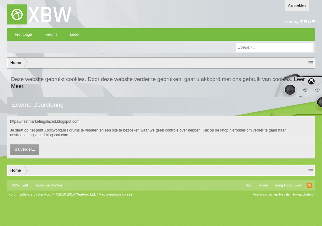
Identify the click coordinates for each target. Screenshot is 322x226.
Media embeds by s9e (116, 194)
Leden (75, 34)
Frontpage (23, 34)
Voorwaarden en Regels (271, 194)
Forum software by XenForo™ (52, 194)
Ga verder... (24, 149)
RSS (309, 185)
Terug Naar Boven (288, 185)
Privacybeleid (303, 194)
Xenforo (57, 185)
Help (249, 185)
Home (263, 185)
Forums (51, 34)
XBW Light (20, 185)
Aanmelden (297, 5)
